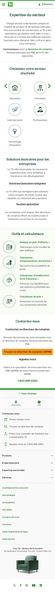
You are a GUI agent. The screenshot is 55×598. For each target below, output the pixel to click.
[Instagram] (27, 584)
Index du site (8, 538)
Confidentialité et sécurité (15, 486)
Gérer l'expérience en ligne (15, 530)
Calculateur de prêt (30, 295)
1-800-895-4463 (27, 379)
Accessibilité (8, 501)
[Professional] (40, 111)
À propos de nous (10, 516)
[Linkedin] (41, 584)
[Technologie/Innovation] (15, 134)
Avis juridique (8, 494)
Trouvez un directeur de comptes (24, 425)
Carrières (6, 523)
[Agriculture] (15, 89)
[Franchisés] (40, 89)
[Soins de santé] (15, 111)
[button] (27, 350)
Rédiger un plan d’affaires (34, 241)
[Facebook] (20, 584)
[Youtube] (33, 584)
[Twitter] (14, 584)
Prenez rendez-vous (18, 418)
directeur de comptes (40, 48)
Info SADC (7, 508)
